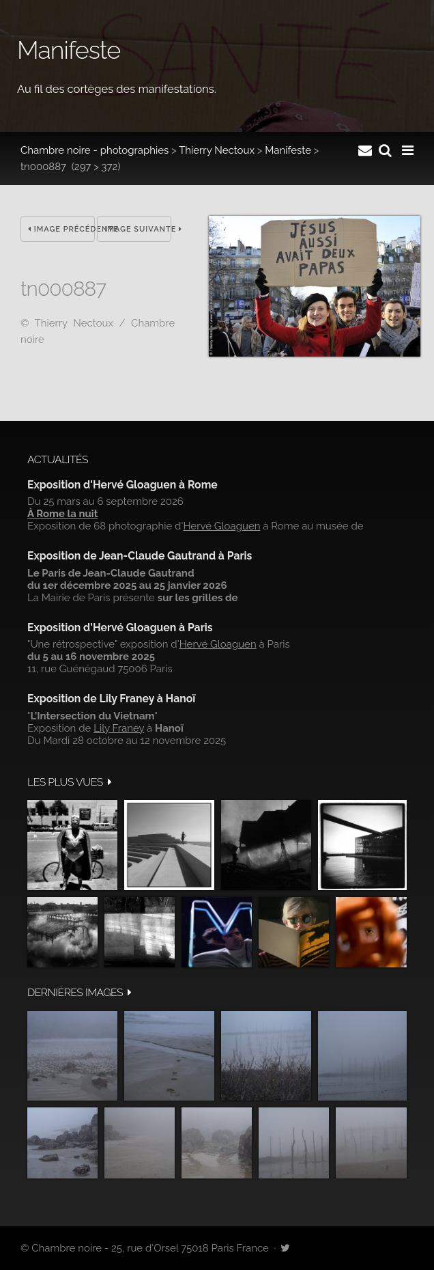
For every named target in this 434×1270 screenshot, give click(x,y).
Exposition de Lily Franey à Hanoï (111, 698)
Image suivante (137, 229)
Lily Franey (118, 728)
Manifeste (288, 150)
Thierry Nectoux (217, 150)
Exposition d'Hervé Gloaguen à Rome (122, 484)
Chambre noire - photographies (94, 150)
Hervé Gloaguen (221, 526)
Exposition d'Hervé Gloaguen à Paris (120, 627)
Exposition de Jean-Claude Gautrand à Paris (139, 555)
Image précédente (61, 229)
